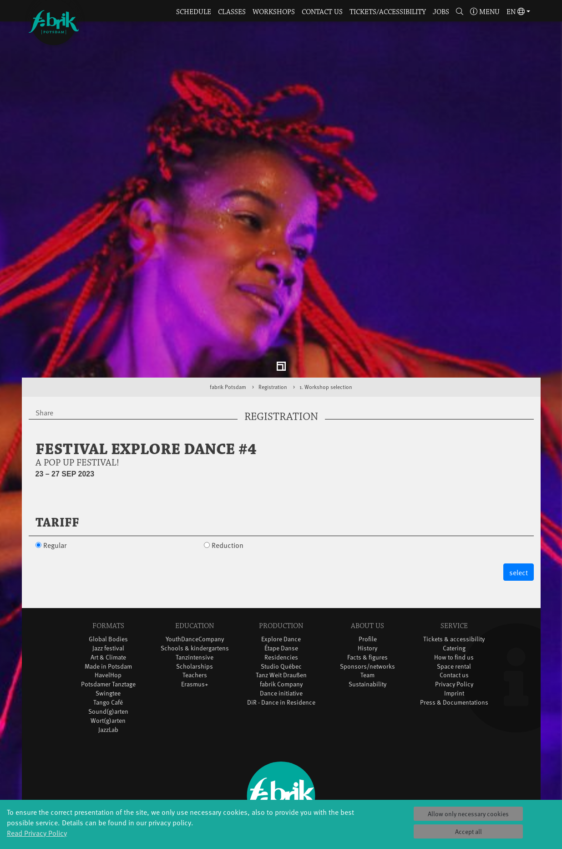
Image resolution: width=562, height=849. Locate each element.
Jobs (441, 12)
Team (367, 628)
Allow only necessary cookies (468, 813)
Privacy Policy (454, 638)
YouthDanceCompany (195, 592)
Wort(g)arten (108, 674)
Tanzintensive (194, 610)
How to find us (454, 610)
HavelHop (108, 628)
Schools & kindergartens (195, 601)
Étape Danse (281, 601)
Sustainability (367, 638)
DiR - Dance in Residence (281, 656)
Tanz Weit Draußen (281, 628)
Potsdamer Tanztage (108, 638)
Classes (232, 12)
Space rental (454, 619)
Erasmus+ (194, 638)
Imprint (454, 647)
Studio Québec (281, 619)
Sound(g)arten (108, 665)
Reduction (227, 498)
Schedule (193, 12)
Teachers (194, 628)
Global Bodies (108, 592)
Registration (272, 340)
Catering (454, 601)
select (518, 526)
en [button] (515, 12)
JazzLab (108, 683)
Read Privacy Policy (37, 833)
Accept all (468, 831)
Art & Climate (108, 610)
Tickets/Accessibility (387, 12)
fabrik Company (281, 638)
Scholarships (194, 619)
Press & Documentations (454, 656)
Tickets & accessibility (454, 592)
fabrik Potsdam (228, 340)
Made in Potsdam (108, 619)
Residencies (281, 610)
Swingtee (108, 647)
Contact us (322, 12)
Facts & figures (367, 610)
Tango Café (108, 656)
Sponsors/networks (367, 619)
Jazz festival (108, 601)
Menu (485, 12)
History (367, 601)
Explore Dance (281, 592)
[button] (459, 12)
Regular (54, 498)
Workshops (274, 12)
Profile (368, 592)
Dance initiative (281, 647)
